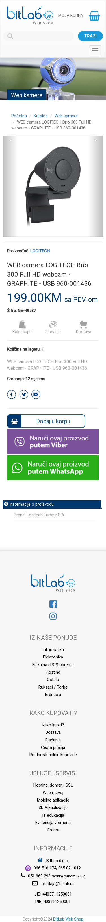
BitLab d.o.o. (53, 860)
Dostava (83, 327)
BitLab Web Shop (68, 919)
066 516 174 (45, 868)
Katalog (41, 115)
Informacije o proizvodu (29, 504)
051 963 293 (39, 876)
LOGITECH (40, 251)
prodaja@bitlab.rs (58, 883)
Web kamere (66, 115)
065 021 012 (69, 868)
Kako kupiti (22, 327)
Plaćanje (53, 327)
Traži (90, 36)
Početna (19, 115)
